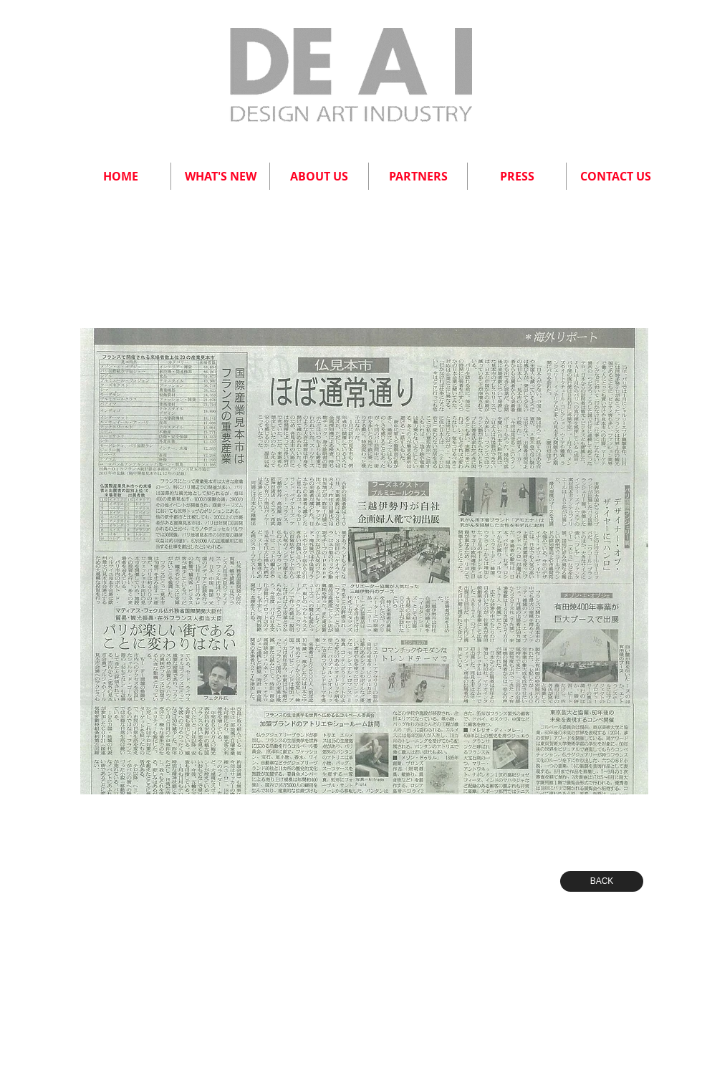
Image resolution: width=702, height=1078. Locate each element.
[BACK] (601, 881)
